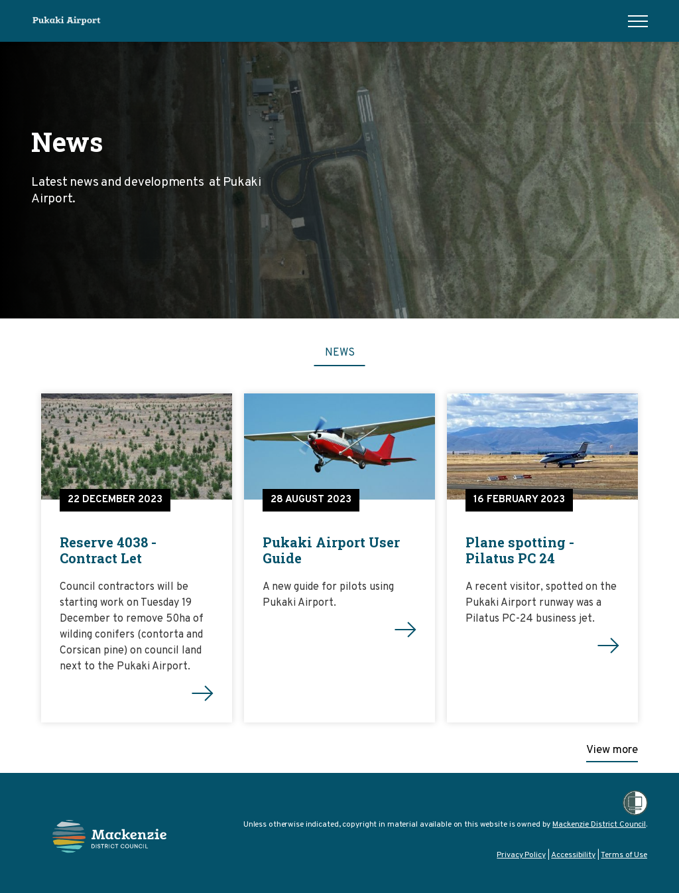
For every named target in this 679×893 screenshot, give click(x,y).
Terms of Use (624, 855)
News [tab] (340, 353)
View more (612, 750)
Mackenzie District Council (599, 824)
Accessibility (573, 855)
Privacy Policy (521, 855)
